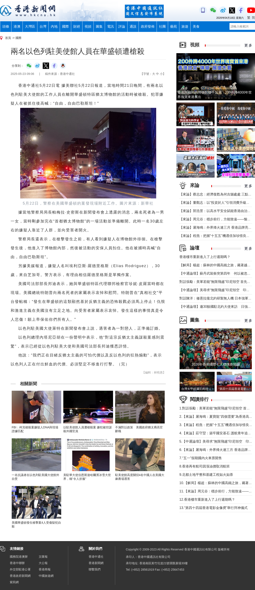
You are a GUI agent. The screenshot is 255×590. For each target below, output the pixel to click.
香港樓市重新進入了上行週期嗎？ (204, 257)
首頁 (8, 38)
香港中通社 (96, 556)
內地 (54, 26)
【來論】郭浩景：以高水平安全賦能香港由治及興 (216, 211)
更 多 (248, 45)
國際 (65, 26)
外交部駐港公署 (20, 569)
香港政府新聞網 (20, 575)
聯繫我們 (95, 569)
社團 (162, 26)
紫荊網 (14, 582)
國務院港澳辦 (19, 556)
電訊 (110, 26)
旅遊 (184, 26)
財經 (76, 26)
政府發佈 (147, 26)
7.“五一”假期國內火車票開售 (200, 458)
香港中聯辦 (17, 563)
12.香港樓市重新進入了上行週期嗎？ (207, 499)
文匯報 (43, 556)
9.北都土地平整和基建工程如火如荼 (206, 474)
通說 (133, 26)
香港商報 (45, 569)
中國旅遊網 (46, 575)
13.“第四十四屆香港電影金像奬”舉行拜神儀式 (213, 508)
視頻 (88, 26)
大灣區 (30, 26)
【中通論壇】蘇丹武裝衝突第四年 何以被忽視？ (216, 273)
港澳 (17, 26)
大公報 (43, 563)
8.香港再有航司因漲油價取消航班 (204, 466)
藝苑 (173, 26)
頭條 (5, 26)
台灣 (43, 26)
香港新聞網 (96, 563)
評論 (121, 26)
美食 (196, 26)
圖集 (99, 26)
